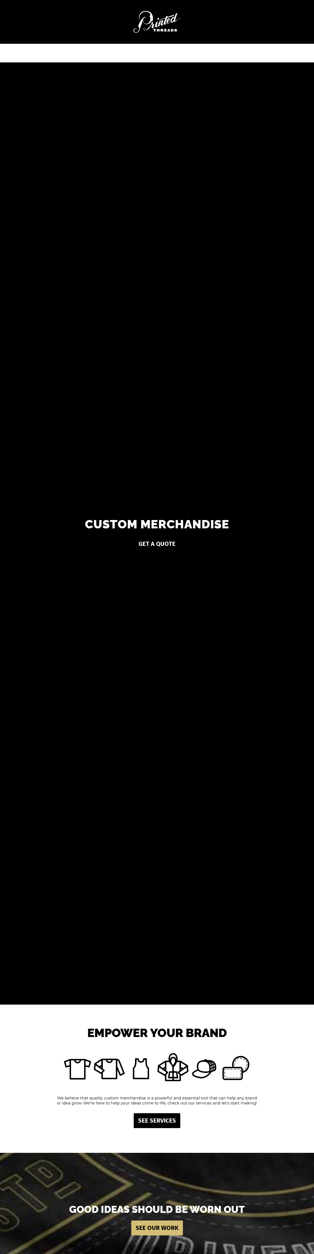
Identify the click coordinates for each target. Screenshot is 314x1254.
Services (89, 53)
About (208, 53)
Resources (168, 53)
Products (129, 53)
